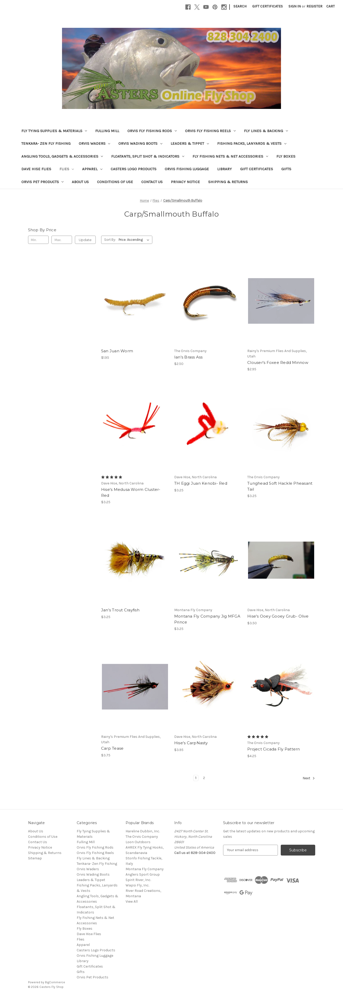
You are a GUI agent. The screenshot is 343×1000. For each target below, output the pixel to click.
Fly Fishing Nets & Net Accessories (230, 156)
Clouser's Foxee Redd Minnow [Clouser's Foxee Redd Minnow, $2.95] (277, 362)
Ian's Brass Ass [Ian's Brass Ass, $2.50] (188, 357)
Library (224, 169)
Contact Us (152, 182)
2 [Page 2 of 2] (204, 778)
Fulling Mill (107, 131)
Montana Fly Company (145, 869)
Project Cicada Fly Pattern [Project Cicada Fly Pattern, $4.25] (273, 749)
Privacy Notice (185, 182)
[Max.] (61, 240)
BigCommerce (55, 982)
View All (132, 901)
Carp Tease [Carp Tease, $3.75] (112, 748)
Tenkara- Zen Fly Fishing (46, 143)
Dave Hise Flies (36, 169)
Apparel (92, 169)
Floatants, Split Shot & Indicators (147, 156)
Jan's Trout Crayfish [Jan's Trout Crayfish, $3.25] (120, 610)
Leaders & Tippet (190, 143)
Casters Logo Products (133, 169)
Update (85, 240)
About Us (80, 182)
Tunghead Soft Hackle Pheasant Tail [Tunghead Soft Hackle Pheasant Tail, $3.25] (279, 486)
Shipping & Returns (228, 182)
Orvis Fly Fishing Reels (210, 131)
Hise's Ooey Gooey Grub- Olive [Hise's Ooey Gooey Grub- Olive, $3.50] (278, 616)
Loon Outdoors (138, 842)
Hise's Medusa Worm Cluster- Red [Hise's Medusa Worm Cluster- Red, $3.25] (131, 492)
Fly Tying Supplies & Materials (54, 131)
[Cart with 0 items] (330, 6)
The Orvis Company (142, 836)
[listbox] (135, 240)
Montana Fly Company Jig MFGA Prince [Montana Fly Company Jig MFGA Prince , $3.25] (207, 619)
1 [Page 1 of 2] (195, 778)
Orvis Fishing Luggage (187, 169)
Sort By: (110, 240)
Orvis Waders (94, 143)
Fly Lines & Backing (266, 131)
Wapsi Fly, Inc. (137, 885)
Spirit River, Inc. (138, 880)
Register (314, 6)
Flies (66, 169)
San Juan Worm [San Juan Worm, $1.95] (117, 350)
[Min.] (38, 240)
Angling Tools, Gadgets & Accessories (62, 156)
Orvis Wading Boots (140, 143)
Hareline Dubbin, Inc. (143, 831)
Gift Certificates (267, 6)
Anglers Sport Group (143, 874)
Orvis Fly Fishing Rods (152, 131)
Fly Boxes (285, 156)
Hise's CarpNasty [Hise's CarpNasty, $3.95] (191, 742)
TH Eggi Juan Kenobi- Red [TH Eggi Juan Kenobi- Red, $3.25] (200, 483)
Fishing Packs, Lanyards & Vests (251, 143)
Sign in (294, 6)
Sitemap (35, 858)
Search (240, 6)
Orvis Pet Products (42, 182)
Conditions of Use (115, 182)
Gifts (286, 169)
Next (309, 778)
